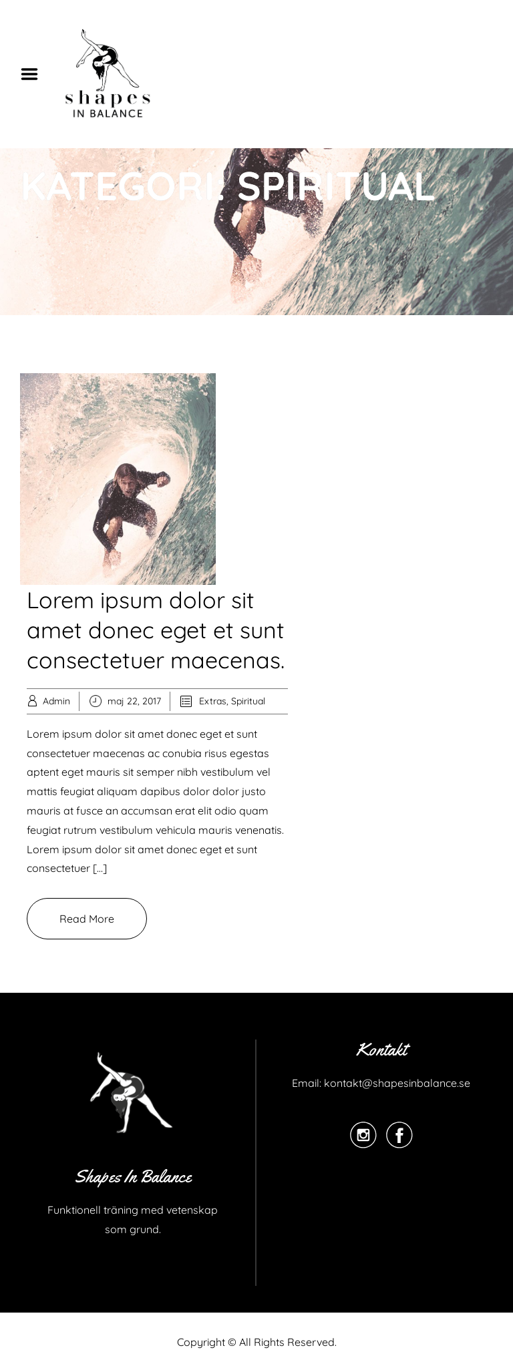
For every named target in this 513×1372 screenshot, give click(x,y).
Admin (56, 701)
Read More (86, 918)
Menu (34, 74)
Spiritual (248, 701)
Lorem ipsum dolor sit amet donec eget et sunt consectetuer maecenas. (156, 630)
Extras (212, 701)
